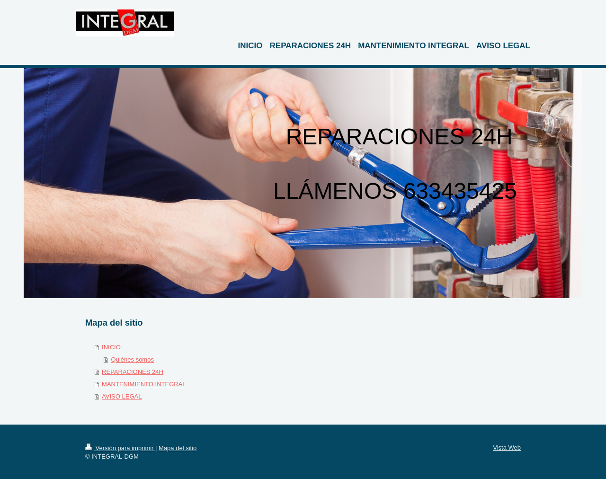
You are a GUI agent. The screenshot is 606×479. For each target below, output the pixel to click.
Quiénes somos (132, 359)
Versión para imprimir (120, 448)
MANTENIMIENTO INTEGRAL (144, 384)
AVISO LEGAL (122, 396)
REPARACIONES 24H (132, 371)
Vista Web (507, 447)
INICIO (111, 347)
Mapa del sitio (177, 448)
